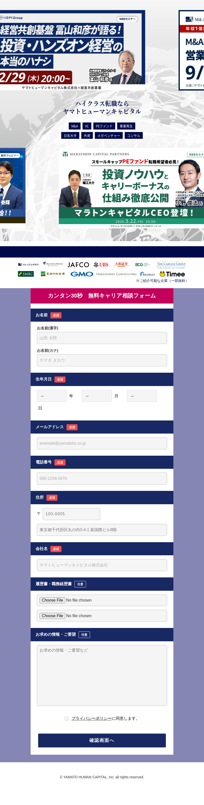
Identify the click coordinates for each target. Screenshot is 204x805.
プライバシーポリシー (92, 718)
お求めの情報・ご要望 (63, 634)
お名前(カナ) (47, 350)
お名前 (48, 315)
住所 (46, 498)
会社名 (48, 549)
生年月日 (50, 379)
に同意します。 (106, 718)
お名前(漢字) (47, 328)
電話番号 (50, 462)
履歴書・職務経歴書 (61, 584)
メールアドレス (57, 427)
